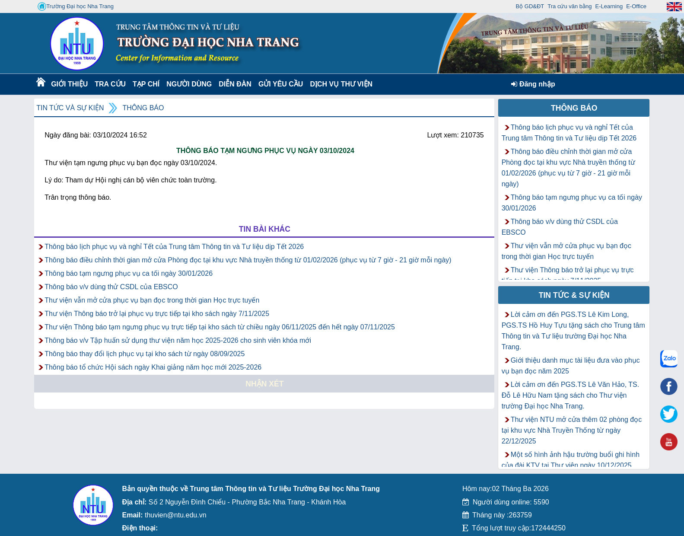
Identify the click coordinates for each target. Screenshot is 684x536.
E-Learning (609, 6)
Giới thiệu (69, 84)
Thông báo (143, 108)
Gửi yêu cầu (280, 84)
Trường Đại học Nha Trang (76, 6)
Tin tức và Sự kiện (70, 108)
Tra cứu (110, 84)
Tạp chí (146, 84)
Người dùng (188, 84)
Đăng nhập (533, 84)
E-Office (636, 6)
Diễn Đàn (235, 84)
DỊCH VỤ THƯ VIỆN (339, 84)
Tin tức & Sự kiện (574, 295)
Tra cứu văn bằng (569, 6)
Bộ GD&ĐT (530, 6)
